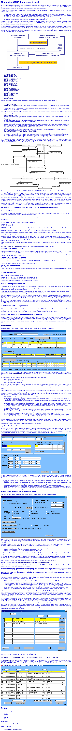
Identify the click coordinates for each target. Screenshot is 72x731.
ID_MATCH (7, 128)
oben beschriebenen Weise (49, 560)
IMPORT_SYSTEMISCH (10, 88)
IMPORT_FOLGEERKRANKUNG (12, 78)
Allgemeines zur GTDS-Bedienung (13, 729)
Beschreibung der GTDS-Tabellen (13, 246)
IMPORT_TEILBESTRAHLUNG (12, 89)
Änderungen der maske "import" (9, 723)
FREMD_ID (7, 119)
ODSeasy (28, 27)
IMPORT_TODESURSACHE (11, 93)
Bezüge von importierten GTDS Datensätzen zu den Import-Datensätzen (29, 657)
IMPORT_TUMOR (8, 94)
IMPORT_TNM (7, 92)
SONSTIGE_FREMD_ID (10, 123)
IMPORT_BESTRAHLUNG (11, 76)
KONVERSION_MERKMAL (11, 131)
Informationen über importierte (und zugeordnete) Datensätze (34, 562)
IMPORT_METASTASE (10, 84)
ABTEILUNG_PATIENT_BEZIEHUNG (13, 105)
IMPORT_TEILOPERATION (11, 90)
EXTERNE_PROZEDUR (10, 104)
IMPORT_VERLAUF (9, 95)
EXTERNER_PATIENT (9, 74)
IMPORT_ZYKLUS (8, 98)
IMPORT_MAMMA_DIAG (10, 83)
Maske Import (6, 325)
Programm (60, 30)
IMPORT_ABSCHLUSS (10, 75)
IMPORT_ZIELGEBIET (10, 97)
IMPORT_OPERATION (10, 87)
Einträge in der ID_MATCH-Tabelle (17, 545)
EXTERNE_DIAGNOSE (10, 103)
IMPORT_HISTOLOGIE (10, 80)
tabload (60, 308)
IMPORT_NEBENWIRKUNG (11, 85)
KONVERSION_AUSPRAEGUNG (28, 131)
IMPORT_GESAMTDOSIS (10, 79)
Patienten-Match (17, 373)
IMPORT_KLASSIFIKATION (11, 82)
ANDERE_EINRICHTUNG (10, 115)
